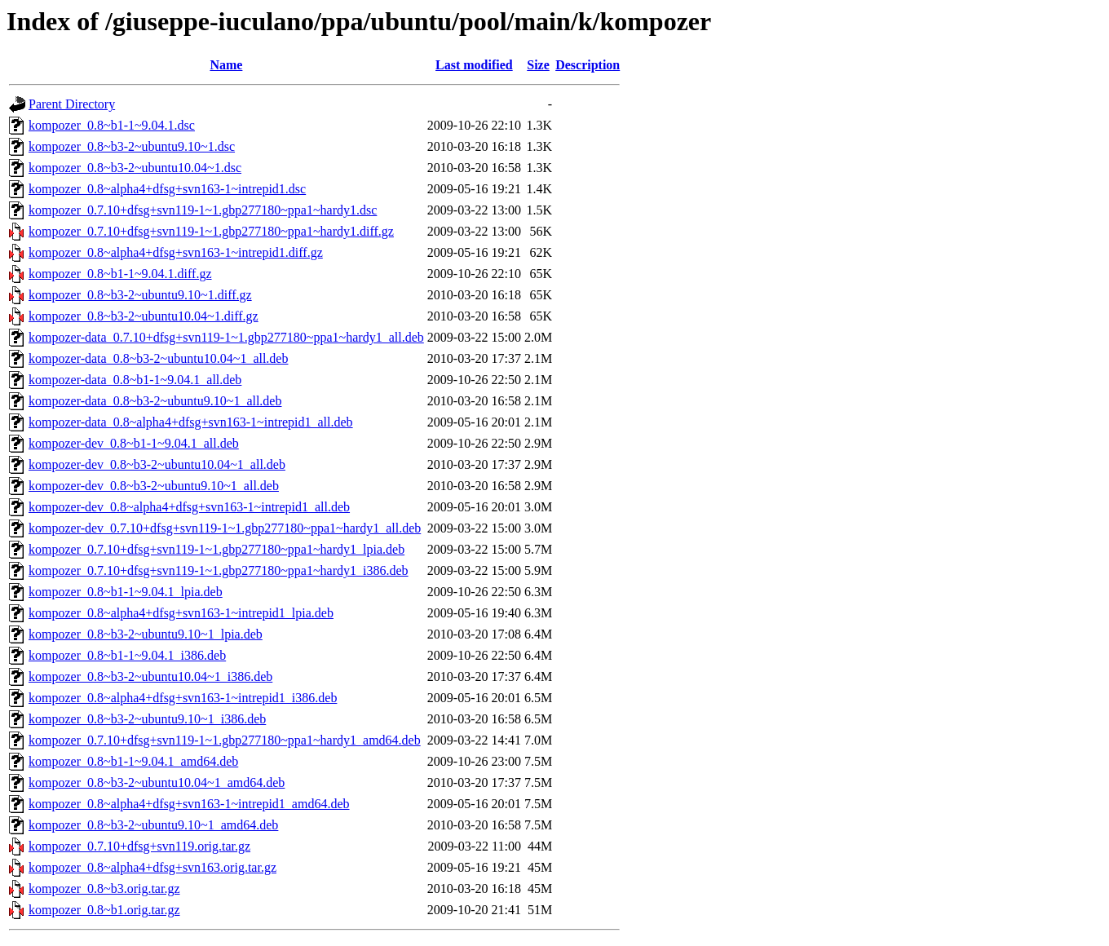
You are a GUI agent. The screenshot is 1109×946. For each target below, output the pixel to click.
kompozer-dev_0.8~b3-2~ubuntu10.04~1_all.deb (157, 464)
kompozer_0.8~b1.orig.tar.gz (104, 910)
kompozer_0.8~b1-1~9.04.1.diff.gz (120, 274)
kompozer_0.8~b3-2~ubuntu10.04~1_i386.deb (150, 676)
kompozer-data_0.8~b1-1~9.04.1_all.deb (135, 380)
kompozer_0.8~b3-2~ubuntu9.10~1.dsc (132, 146)
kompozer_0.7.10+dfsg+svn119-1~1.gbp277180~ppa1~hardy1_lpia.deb (216, 549)
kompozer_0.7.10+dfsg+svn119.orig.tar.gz (139, 846)
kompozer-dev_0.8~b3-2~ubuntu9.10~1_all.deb (154, 486)
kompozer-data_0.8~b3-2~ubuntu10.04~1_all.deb (158, 358)
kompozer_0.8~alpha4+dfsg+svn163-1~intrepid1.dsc (167, 189)
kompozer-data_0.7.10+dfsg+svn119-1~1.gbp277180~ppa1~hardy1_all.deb (226, 337)
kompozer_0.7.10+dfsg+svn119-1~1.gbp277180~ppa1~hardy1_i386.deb (219, 570)
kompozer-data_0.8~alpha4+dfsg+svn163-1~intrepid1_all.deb (191, 422)
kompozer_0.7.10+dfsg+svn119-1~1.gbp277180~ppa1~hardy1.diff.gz (211, 231)
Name (226, 65)
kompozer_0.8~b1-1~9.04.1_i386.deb (127, 655)
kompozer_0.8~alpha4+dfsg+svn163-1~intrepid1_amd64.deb (189, 804)
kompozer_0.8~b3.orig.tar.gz (104, 888)
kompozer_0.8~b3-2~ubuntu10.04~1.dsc (135, 168)
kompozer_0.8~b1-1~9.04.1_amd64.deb (133, 761)
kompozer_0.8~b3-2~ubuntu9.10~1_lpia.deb (146, 634)
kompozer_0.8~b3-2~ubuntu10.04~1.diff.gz (143, 316)
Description (587, 65)
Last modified (474, 65)
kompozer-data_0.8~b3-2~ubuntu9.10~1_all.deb (155, 401)
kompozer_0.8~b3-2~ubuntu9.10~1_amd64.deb (153, 825)
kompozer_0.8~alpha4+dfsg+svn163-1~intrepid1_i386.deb (183, 698)
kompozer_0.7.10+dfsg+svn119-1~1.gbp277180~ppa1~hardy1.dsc (203, 210)
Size (538, 65)
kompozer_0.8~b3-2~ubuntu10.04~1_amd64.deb (157, 782)
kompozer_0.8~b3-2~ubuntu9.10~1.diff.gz (140, 295)
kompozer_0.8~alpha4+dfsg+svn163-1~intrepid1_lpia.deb (181, 613)
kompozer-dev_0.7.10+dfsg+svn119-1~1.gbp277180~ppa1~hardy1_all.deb (225, 528)
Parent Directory (72, 104)
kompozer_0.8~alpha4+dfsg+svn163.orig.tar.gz (152, 867)
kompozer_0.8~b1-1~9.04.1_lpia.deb (126, 592)
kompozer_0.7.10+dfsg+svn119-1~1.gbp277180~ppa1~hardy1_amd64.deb (225, 740)
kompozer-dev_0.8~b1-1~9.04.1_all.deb (134, 443)
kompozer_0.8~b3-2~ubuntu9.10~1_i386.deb (147, 719)
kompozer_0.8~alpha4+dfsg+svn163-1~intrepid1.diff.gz (176, 252)
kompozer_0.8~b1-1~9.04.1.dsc (112, 125)
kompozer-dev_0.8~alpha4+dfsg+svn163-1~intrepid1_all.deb (189, 507)
